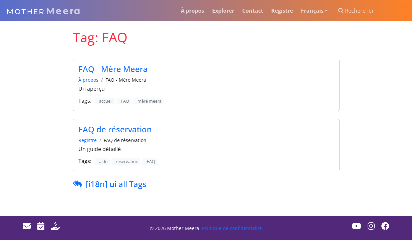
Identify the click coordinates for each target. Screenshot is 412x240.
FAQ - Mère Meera (113, 68)
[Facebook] (385, 225)
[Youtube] (356, 225)
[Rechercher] (371, 11)
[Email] (27, 225)
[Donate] (55, 225)
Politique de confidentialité (232, 228)
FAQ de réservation (115, 129)
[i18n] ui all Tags (116, 183)
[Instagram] (371, 225)
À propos (88, 80)
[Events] (40, 225)
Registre (87, 140)
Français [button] (312, 10)
